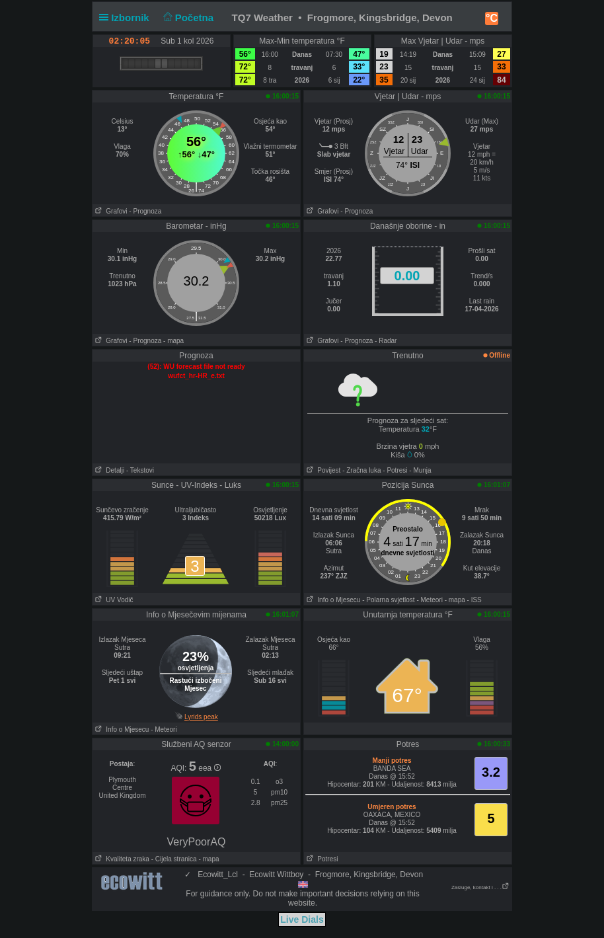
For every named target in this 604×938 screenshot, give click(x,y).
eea (209, 768)
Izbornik (127, 17)
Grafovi (110, 211)
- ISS (474, 600)
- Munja (420, 470)
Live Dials (301, 919)
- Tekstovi (140, 470)
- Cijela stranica (174, 859)
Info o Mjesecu (332, 600)
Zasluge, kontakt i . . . (480, 887)
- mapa (173, 340)
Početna (187, 17)
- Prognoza (145, 211)
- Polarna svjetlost (388, 600)
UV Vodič (113, 600)
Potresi (321, 859)
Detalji (108, 470)
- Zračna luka (361, 470)
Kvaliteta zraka (121, 859)
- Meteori (429, 600)
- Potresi (395, 470)
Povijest (322, 470)
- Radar (385, 340)
